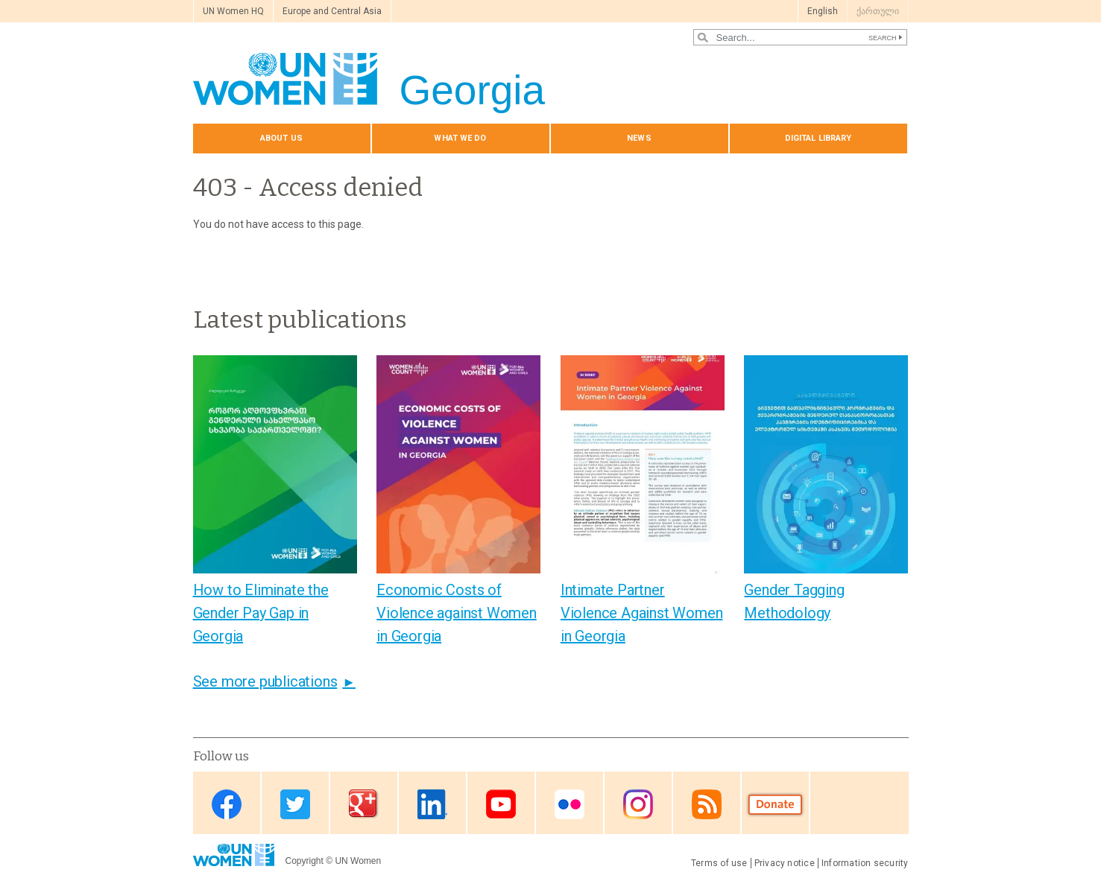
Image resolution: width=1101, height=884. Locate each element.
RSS (706, 804)
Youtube (500, 804)
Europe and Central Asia (332, 11)
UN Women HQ (233, 11)
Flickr (569, 804)
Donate (775, 804)
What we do (460, 138)
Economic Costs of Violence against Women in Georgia (456, 613)
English (822, 11)
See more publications (265, 681)
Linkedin (432, 804)
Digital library (818, 138)
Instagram (638, 804)
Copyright (304, 861)
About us (281, 138)
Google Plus (363, 804)
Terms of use (719, 863)
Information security (865, 863)
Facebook (226, 804)
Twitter (295, 804)
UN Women (358, 861)
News (639, 138)
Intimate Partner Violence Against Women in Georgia (642, 613)
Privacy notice (784, 863)
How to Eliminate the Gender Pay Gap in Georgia (261, 613)
